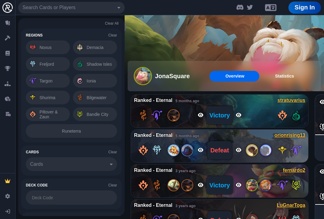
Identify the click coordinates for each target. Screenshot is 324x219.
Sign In (305, 7)
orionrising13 (289, 135)
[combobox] (71, 7)
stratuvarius (291, 100)
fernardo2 (294, 170)
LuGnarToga (291, 205)
